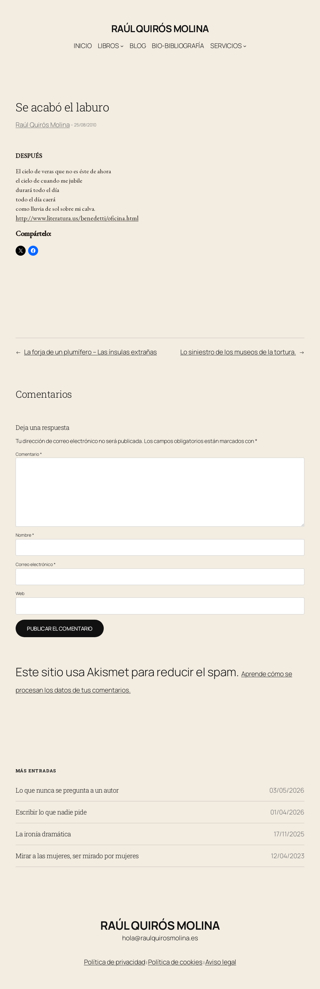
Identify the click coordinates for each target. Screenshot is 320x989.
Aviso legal (220, 961)
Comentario (29, 454)
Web (20, 593)
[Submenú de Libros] (121, 45)
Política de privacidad (114, 961)
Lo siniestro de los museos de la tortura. (238, 351)
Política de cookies (175, 961)
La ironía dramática (43, 834)
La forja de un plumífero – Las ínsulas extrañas (90, 351)
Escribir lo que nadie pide (51, 812)
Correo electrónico (36, 564)
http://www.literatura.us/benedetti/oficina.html (77, 218)
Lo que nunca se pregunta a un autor (67, 790)
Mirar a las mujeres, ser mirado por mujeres (77, 856)
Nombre (25, 535)
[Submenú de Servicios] (244, 45)
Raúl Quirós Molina (160, 28)
